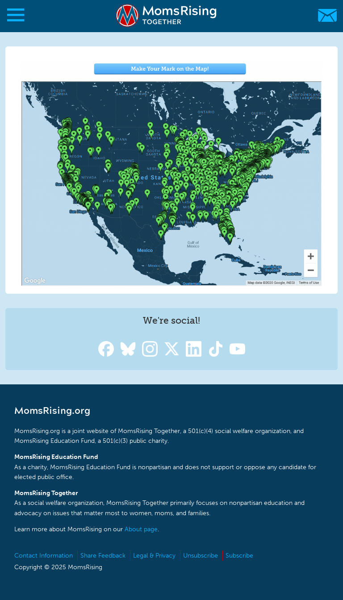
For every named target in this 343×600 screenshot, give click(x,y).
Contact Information (43, 555)
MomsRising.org (167, 15)
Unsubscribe (200, 555)
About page (141, 529)
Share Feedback (102, 555)
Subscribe (239, 555)
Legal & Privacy (154, 555)
